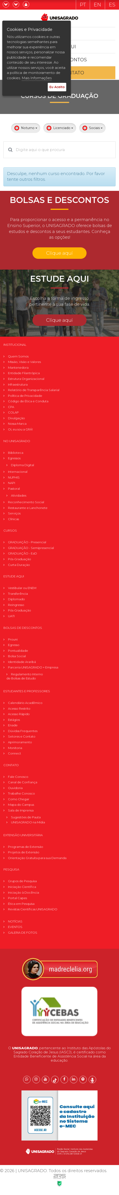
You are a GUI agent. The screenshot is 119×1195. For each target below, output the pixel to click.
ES (112, 5)
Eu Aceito (57, 87)
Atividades (18, 495)
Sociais (92, 128)
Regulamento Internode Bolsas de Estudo (24, 676)
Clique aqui (59, 253)
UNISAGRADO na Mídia (28, 822)
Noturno (25, 128)
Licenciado (59, 128)
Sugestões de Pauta (26, 817)
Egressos (14, 458)
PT (83, 5)
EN (97, 5)
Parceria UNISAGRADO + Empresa (33, 667)
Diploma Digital (22, 465)
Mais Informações (37, 78)
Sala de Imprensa (21, 810)
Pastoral (14, 488)
